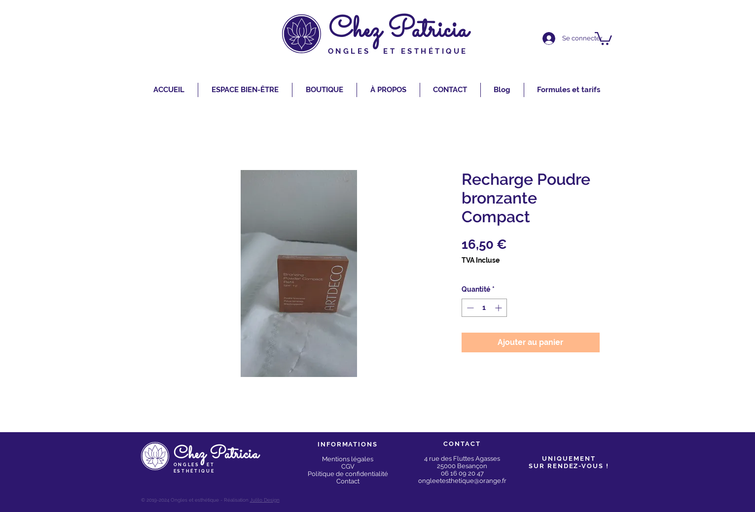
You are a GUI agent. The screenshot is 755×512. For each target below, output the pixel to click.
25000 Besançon (462, 466)
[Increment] (499, 307)
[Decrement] (469, 307)
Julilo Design (265, 500)
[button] (603, 38)
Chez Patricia (398, 31)
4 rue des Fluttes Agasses (462, 458)
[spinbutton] (484, 307)
